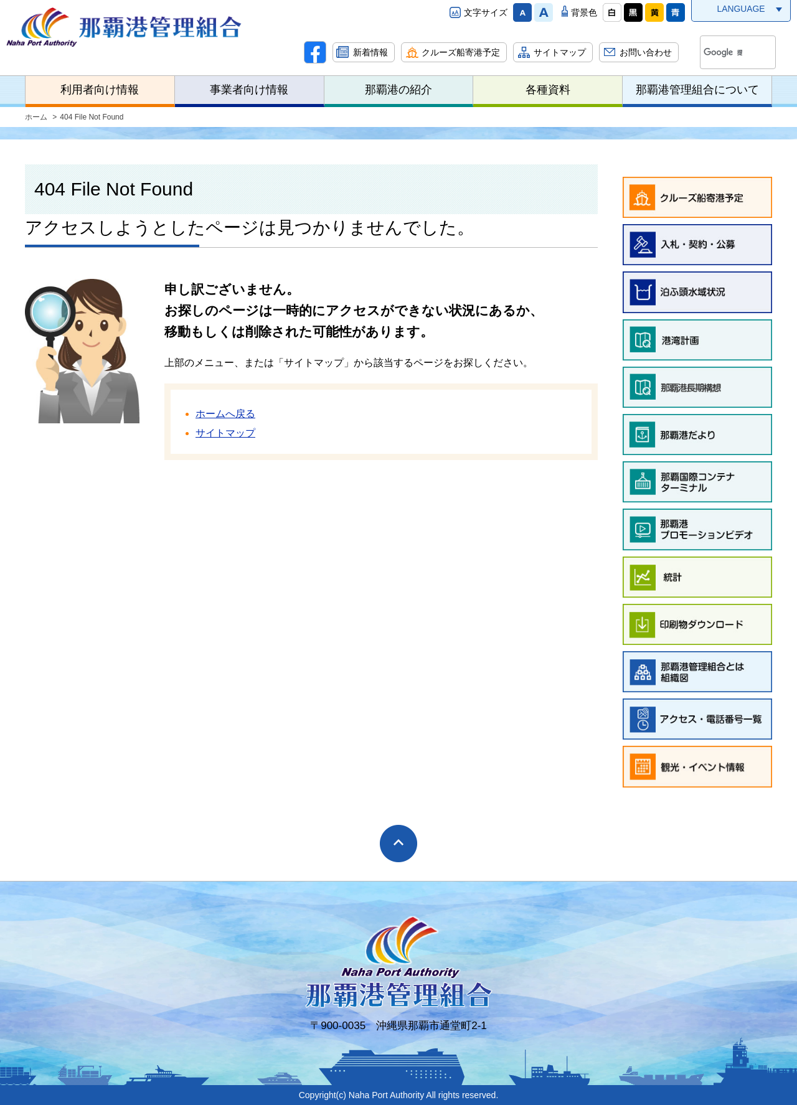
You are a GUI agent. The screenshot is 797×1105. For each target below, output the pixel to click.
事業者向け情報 (249, 89)
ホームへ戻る (225, 413)
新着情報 (370, 52)
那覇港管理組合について (697, 89)
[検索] (723, 52)
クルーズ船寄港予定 (461, 52)
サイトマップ (560, 52)
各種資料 (548, 89)
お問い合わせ (646, 52)
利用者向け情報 (99, 89)
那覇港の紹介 (398, 89)
